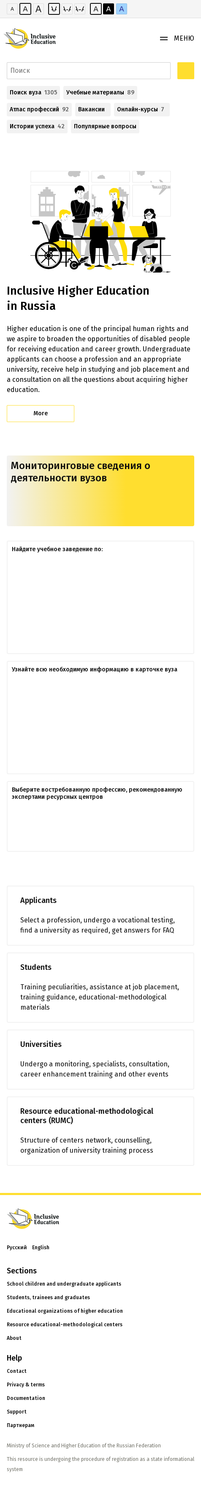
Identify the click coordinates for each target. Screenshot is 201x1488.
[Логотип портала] (34, 38)
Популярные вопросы (105, 126)
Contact (17, 1371)
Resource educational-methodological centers (64, 1325)
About (14, 1338)
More (40, 413)
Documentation (26, 1398)
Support (17, 1412)
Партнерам (20, 1425)
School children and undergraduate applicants (64, 1284)
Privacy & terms (26, 1385)
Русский (17, 1248)
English (40, 1248)
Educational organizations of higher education (65, 1311)
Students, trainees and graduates (48, 1297)
